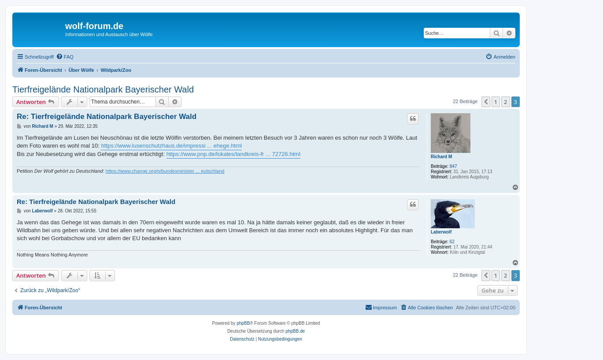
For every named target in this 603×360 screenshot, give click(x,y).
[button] (485, 101)
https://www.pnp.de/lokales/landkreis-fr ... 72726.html (233, 154)
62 (452, 241)
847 (453, 166)
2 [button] (505, 102)
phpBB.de (295, 331)
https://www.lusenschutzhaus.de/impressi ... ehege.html (171, 145)
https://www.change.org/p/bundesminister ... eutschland (165, 171)
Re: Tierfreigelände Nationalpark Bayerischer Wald (106, 116)
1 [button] (495, 102)
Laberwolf (441, 232)
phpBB (243, 323)
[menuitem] (65, 57)
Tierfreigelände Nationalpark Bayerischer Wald (103, 89)
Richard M (441, 156)
